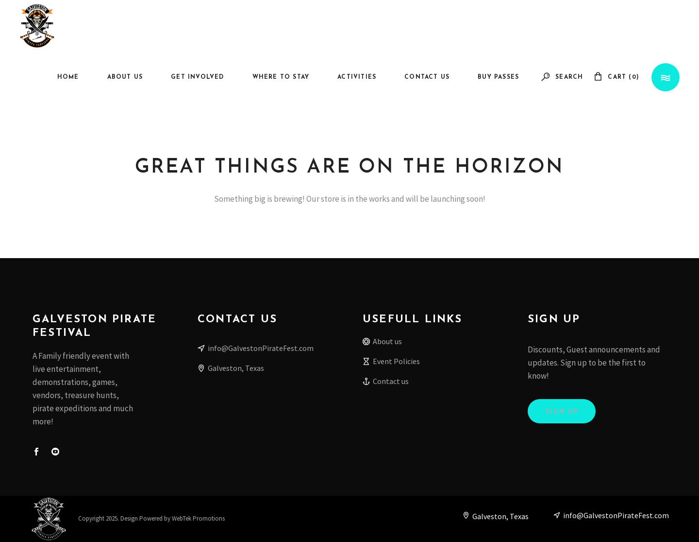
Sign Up (562, 412)
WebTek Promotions (198, 518)
